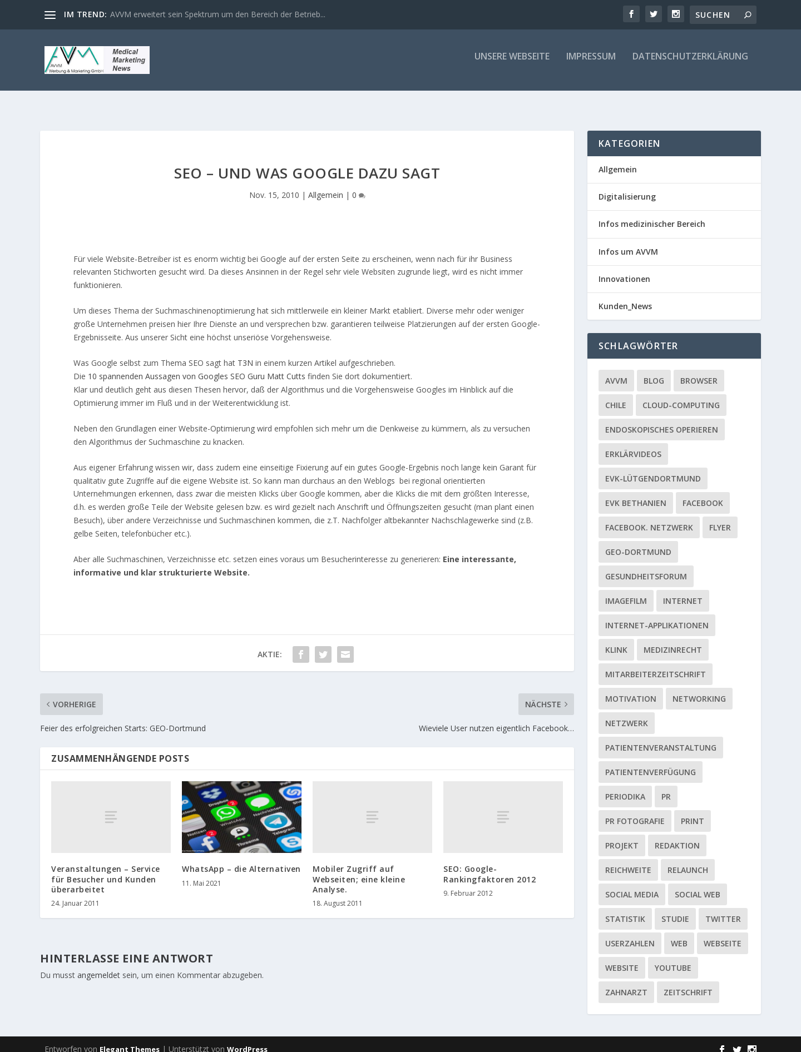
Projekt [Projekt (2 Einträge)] (622, 835)
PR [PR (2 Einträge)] (666, 786)
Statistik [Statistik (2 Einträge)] (625, 909)
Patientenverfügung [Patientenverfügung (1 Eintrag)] (650, 762)
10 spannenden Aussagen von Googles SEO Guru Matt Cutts (196, 366)
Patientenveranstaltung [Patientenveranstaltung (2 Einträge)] (660, 737)
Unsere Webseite (512, 64)
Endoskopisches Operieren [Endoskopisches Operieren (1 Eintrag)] (661, 419)
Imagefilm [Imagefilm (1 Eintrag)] (626, 590)
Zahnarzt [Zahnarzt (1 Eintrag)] (626, 982)
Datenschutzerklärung (690, 64)
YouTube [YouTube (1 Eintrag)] (673, 957)
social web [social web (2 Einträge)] (697, 884)
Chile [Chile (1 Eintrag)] (615, 395)
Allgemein (325, 185)
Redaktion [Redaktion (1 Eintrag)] (677, 835)
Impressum (591, 64)
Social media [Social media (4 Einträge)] (632, 884)
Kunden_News (625, 296)
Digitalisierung (627, 186)
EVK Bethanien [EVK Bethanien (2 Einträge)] (635, 493)
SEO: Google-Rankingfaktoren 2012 (489, 863)
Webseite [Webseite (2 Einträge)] (722, 933)
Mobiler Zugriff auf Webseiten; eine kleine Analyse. (359, 868)
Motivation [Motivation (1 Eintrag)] (630, 688)
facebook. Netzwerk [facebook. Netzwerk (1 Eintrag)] (649, 517)
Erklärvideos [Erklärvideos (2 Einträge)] (633, 444)
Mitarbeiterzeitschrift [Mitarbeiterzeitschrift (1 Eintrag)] (655, 664)
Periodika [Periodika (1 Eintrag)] (625, 786)
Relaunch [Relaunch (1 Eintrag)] (688, 860)
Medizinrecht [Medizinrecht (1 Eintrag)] (673, 639)
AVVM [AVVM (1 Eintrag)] (616, 370)
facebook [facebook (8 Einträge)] (703, 493)
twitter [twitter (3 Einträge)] (723, 909)
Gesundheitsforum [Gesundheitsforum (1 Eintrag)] (646, 566)
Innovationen (624, 269)
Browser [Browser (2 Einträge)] (699, 370)
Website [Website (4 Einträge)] (622, 957)
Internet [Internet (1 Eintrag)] (683, 590)
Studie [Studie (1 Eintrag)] (675, 909)
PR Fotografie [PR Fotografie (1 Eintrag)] (635, 811)
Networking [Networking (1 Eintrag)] (699, 688)
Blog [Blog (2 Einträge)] (654, 370)
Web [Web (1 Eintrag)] (679, 933)
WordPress (247, 1039)
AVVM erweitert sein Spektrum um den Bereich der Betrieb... (217, 14)
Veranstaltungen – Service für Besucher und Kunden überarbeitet (105, 868)
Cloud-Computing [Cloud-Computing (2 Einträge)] (681, 395)
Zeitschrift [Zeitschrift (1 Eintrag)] (688, 982)
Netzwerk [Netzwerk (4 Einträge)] (626, 713)
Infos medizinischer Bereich (652, 214)
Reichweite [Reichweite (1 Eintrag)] (628, 860)
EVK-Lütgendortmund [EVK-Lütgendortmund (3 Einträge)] (653, 468)
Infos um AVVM (628, 241)
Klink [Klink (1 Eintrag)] (616, 639)
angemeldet (98, 965)
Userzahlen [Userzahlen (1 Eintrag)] (630, 933)
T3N (245, 353)
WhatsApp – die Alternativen (241, 858)
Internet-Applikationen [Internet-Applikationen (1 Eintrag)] (657, 615)
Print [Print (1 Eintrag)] (692, 811)
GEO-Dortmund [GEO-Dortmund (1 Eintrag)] (638, 542)
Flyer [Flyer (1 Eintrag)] (720, 517)
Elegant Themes (130, 1039)
